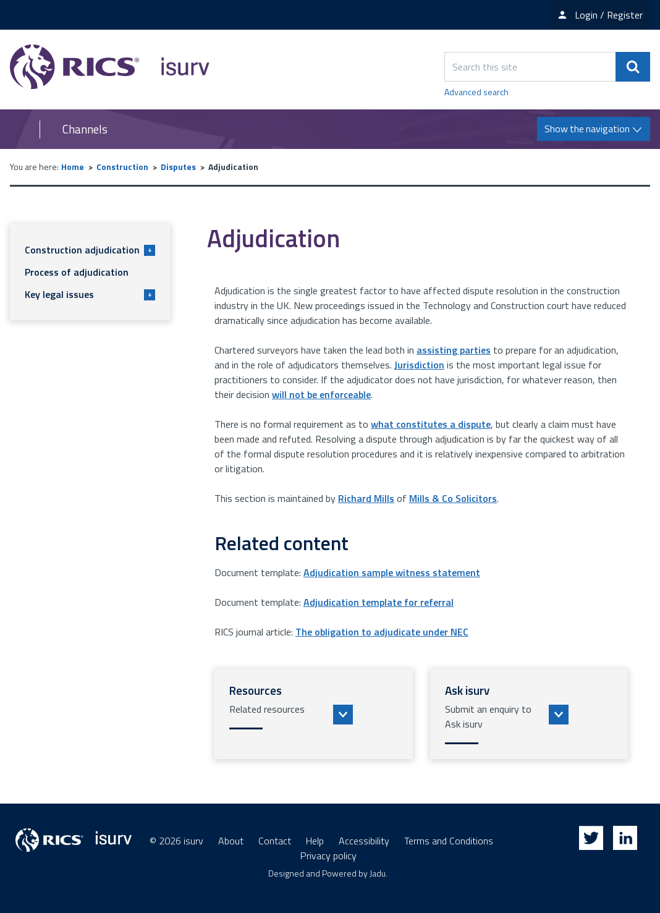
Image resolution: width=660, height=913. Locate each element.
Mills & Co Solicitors (453, 498)
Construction (122, 166)
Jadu (378, 873)
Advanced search (476, 91)
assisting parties (454, 349)
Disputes (178, 166)
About (230, 840)
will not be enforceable (321, 394)
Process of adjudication (77, 272)
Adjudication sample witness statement (391, 572)
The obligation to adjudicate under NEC (381, 631)
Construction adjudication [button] (90, 249)
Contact (274, 840)
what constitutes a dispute (431, 424)
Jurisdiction (419, 364)
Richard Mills (366, 498)
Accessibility (364, 840)
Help (315, 840)
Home (72, 166)
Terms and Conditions (448, 840)
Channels (85, 129)
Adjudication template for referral (378, 602)
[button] (313, 714)
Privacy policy (328, 855)
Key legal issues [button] (90, 294)
